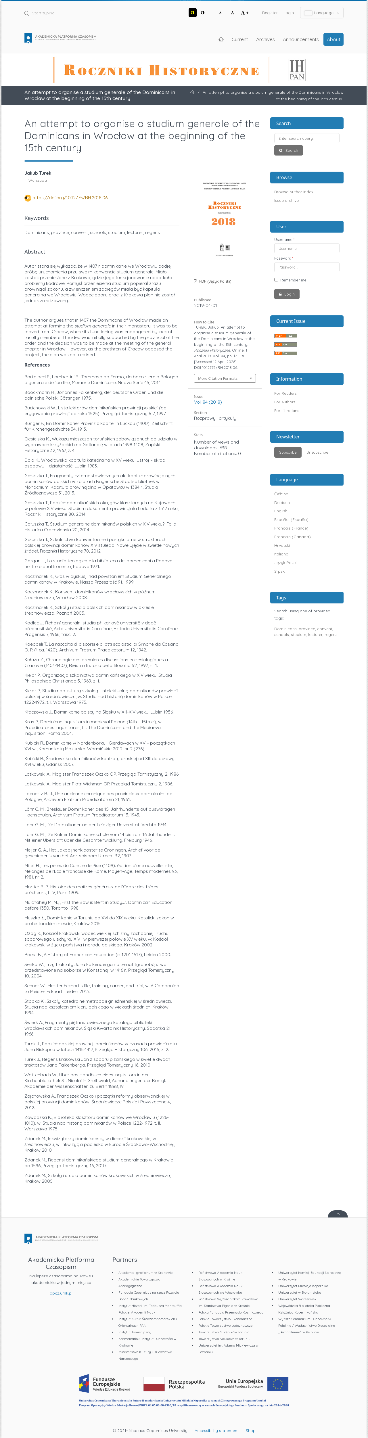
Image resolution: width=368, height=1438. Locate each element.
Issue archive (286, 200)
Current (240, 39)
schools (281, 634)
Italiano (281, 554)
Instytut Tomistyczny (134, 1332)
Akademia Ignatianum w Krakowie (145, 1272)
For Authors (284, 402)
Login (288, 12)
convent (324, 628)
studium (298, 634)
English (281, 510)
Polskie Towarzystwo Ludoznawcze (225, 1325)
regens (331, 634)
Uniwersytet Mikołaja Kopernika (303, 1286)
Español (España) (291, 519)
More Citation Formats (217, 378)
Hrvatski (282, 545)
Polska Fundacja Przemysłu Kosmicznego (230, 1312)
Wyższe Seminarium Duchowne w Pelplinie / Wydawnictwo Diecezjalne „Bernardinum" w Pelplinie (306, 1325)
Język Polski (285, 562)
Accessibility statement (217, 1430)
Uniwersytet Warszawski (297, 1299)
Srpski (279, 571)
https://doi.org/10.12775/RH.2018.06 (70, 197)
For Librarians (286, 410)
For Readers (285, 393)
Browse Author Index (293, 191)
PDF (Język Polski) (214, 281)
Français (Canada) (292, 536)
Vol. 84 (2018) (208, 402)
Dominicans (285, 628)
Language (322, 13)
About (333, 39)
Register (270, 12)
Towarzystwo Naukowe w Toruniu (224, 1339)
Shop (251, 1430)
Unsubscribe (317, 452)
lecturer (315, 634)
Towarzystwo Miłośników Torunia (224, 1332)
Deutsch (282, 502)
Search (291, 150)
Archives (265, 39)
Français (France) (291, 528)
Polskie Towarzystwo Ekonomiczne (225, 1319)
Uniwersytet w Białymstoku (299, 1292)
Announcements (301, 39)
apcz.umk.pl (61, 1293)
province (307, 628)
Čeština (281, 493)
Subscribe (288, 452)
